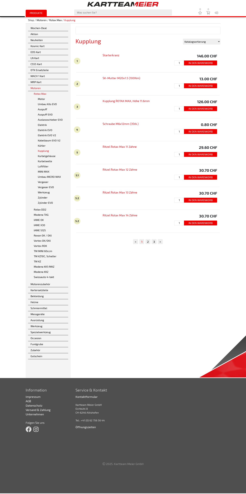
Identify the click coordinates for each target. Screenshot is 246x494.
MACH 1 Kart (38, 76)
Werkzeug (44, 192)
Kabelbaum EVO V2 (49, 140)
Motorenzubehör (40, 284)
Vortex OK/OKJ (42, 240)
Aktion (34, 34)
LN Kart (35, 58)
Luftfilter (43, 166)
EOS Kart (36, 52)
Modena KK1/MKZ (44, 266)
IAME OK (39, 219)
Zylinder (42, 197)
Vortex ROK (40, 245)
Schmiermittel (39, 308)
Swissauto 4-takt (44, 276)
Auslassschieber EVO (50, 119)
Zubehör (35, 350)
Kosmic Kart (37, 46)
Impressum (33, 396)
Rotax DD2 (40, 209)
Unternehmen (35, 414)
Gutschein (36, 356)
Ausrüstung (37, 320)
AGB (28, 401)
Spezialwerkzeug (41, 332)
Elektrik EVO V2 (47, 135)
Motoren (42, 20)
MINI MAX (43, 171)
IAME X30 (39, 225)
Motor (41, 98)
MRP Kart (36, 82)
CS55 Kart (36, 64)
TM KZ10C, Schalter (45, 256)
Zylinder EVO (45, 202)
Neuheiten (37, 40)
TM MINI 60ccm (43, 251)
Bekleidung (37, 296)
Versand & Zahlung (38, 410)
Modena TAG (41, 214)
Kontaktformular (87, 396)
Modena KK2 (41, 271)
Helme (34, 302)
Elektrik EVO (45, 130)
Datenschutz (34, 405)
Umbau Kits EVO (47, 104)
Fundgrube (37, 344)
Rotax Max (55, 20)
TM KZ (37, 261)
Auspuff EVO (45, 114)
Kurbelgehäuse (47, 155)
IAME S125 (40, 230)
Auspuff (42, 109)
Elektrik (42, 124)
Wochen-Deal (39, 28)
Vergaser (43, 181)
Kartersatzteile (39, 290)
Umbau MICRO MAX (49, 176)
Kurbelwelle (45, 161)
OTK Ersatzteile (40, 70)
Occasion (36, 338)
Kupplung (69, 20)
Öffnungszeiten (86, 427)
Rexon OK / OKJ (43, 235)
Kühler (41, 145)
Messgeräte (38, 314)
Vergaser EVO (46, 187)
